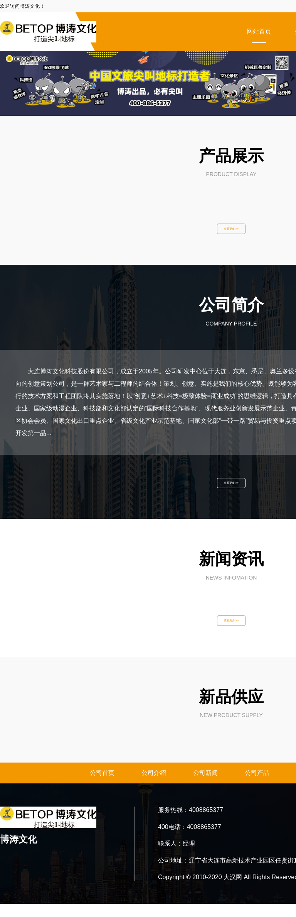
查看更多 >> (231, 231)
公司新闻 (205, 786)
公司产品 (257, 786)
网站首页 (259, 31)
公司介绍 (153, 786)
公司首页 (102, 786)
